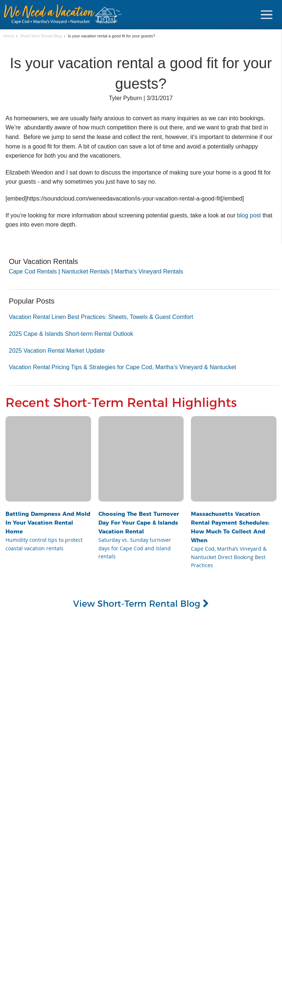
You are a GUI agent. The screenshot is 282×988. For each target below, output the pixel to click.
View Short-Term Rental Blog (141, 603)
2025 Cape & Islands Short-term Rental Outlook (71, 334)
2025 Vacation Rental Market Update (57, 351)
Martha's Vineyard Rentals (149, 271)
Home (8, 36)
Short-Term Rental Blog (41, 36)
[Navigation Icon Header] (266, 14)
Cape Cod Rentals (33, 271)
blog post (249, 215)
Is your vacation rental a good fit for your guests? (111, 36)
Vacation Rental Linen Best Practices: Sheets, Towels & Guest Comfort (101, 317)
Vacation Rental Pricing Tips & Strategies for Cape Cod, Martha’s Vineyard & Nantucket (122, 367)
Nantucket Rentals (86, 271)
